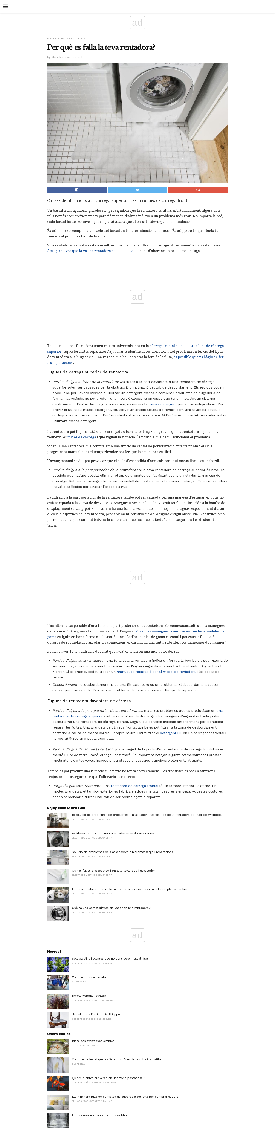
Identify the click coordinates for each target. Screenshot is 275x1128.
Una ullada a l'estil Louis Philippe (96, 1014)
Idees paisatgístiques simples (93, 1040)
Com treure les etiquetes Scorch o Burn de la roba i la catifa (116, 1059)
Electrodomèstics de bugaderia (66, 38)
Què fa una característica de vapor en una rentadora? (111, 907)
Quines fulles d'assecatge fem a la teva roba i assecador (113, 870)
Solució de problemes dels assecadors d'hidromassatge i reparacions (122, 852)
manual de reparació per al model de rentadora (156, 672)
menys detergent (162, 404)
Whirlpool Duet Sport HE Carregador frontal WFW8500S (113, 833)
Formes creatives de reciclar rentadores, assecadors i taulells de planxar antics (129, 889)
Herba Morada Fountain (89, 995)
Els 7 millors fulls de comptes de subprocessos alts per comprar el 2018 (125, 1096)
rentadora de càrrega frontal (134, 786)
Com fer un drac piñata (89, 977)
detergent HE (171, 733)
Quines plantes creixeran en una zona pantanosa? (108, 1078)
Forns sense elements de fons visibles (99, 1115)
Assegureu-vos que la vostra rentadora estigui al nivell (92, 251)
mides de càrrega (81, 437)
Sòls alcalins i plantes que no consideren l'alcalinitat (110, 958)
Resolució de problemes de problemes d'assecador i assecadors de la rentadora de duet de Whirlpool (147, 814)
